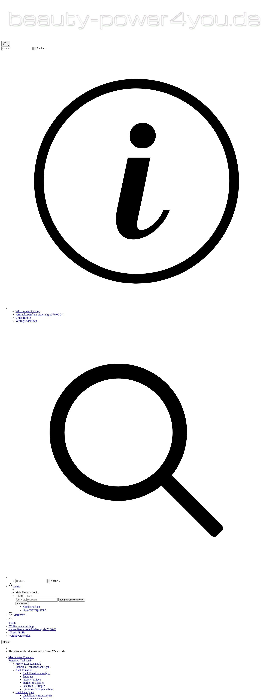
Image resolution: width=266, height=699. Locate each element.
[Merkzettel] (17, 614)
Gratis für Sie (23, 317)
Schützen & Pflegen (34, 685)
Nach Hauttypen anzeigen (37, 695)
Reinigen (28, 676)
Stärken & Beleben (33, 682)
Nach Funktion (24, 670)
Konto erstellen (31, 606)
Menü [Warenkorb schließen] (6, 642)
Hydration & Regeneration (38, 689)
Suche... (41, 48)
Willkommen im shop (28, 311)
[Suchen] (34, 48)
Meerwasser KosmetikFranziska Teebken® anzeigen (33, 665)
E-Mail (19, 595)
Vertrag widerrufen (26, 320)
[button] (14, 586)
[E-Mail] (39, 596)
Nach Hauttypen (25, 692)
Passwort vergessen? (34, 609)
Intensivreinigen (32, 679)
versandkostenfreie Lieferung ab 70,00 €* (39, 314)
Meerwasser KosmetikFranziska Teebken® (21, 659)
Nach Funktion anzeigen (36, 673)
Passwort (21, 599)
